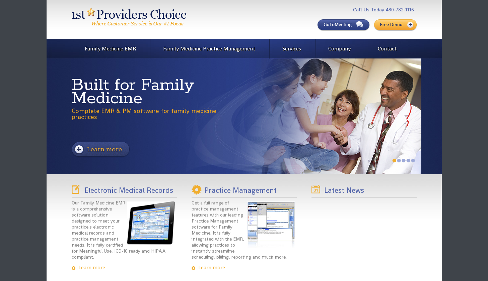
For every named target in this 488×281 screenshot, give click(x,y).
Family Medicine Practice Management (209, 48)
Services (291, 48)
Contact (387, 48)
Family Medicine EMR (110, 48)
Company (339, 48)
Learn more (91, 267)
